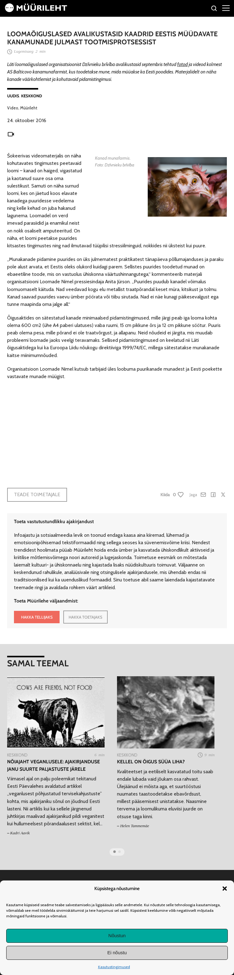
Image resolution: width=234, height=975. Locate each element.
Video (12, 107)
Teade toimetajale (37, 494)
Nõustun (117, 935)
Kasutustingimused (114, 966)
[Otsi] (214, 9)
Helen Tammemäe (134, 825)
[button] (225, 888)
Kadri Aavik (20, 833)
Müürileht (28, 107)
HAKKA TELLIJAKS (37, 617)
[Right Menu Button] (226, 8)
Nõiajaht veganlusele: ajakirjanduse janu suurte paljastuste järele (53, 765)
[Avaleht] (36, 10)
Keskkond (31, 95)
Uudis (13, 95)
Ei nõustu (117, 952)
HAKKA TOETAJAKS (85, 617)
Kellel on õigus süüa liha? (151, 762)
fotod (182, 64)
